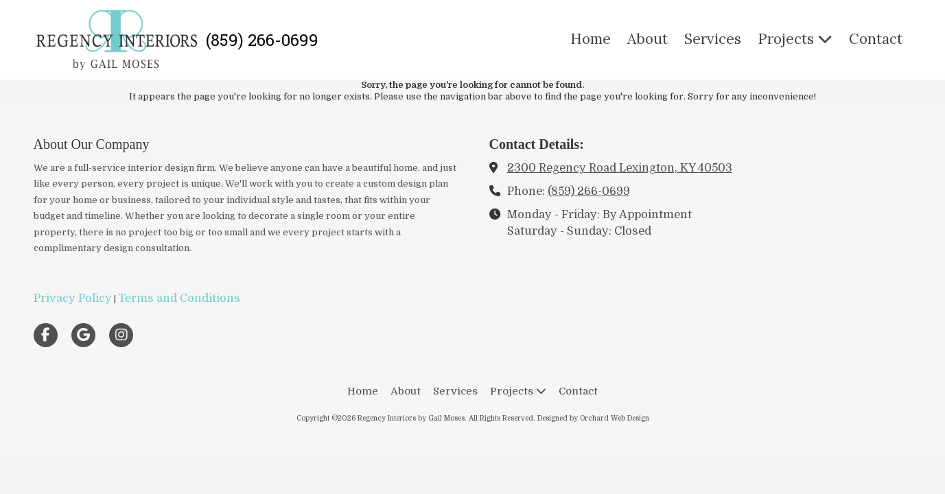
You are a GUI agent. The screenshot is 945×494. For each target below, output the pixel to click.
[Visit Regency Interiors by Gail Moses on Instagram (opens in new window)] (121, 335)
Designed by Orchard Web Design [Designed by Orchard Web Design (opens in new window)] (593, 418)
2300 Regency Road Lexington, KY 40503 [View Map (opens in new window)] (619, 167)
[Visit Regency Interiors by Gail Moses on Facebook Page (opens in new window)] (46, 335)
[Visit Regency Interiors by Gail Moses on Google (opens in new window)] (83, 335)
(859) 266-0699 (589, 191)
